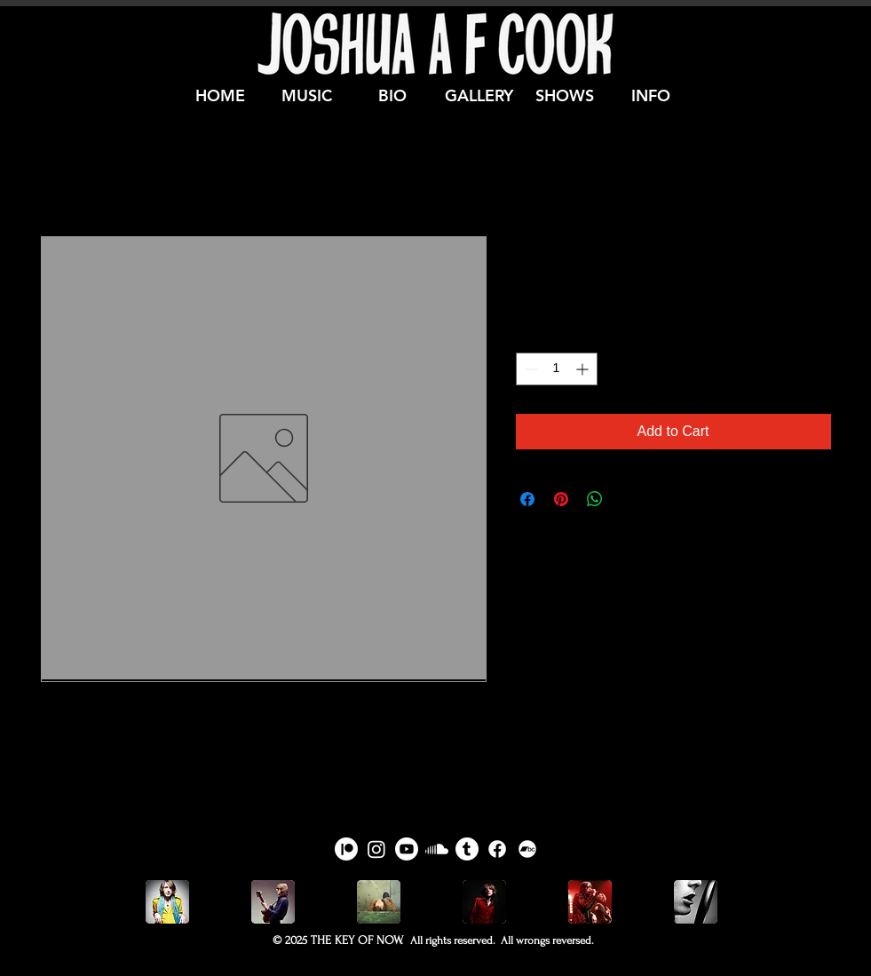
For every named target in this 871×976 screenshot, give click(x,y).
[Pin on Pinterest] (561, 499)
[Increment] (584, 369)
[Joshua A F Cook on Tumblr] (467, 849)
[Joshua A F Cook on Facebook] (497, 849)
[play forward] (703, 902)
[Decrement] (530, 369)
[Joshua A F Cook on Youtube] (406, 849)
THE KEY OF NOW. (357, 940)
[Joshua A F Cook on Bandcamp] (527, 849)
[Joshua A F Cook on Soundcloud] (436, 849)
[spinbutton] (557, 369)
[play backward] (168, 902)
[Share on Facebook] (527, 499)
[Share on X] (628, 499)
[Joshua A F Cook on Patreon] (346, 849)
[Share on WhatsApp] (595, 499)
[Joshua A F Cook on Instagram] (376, 849)
